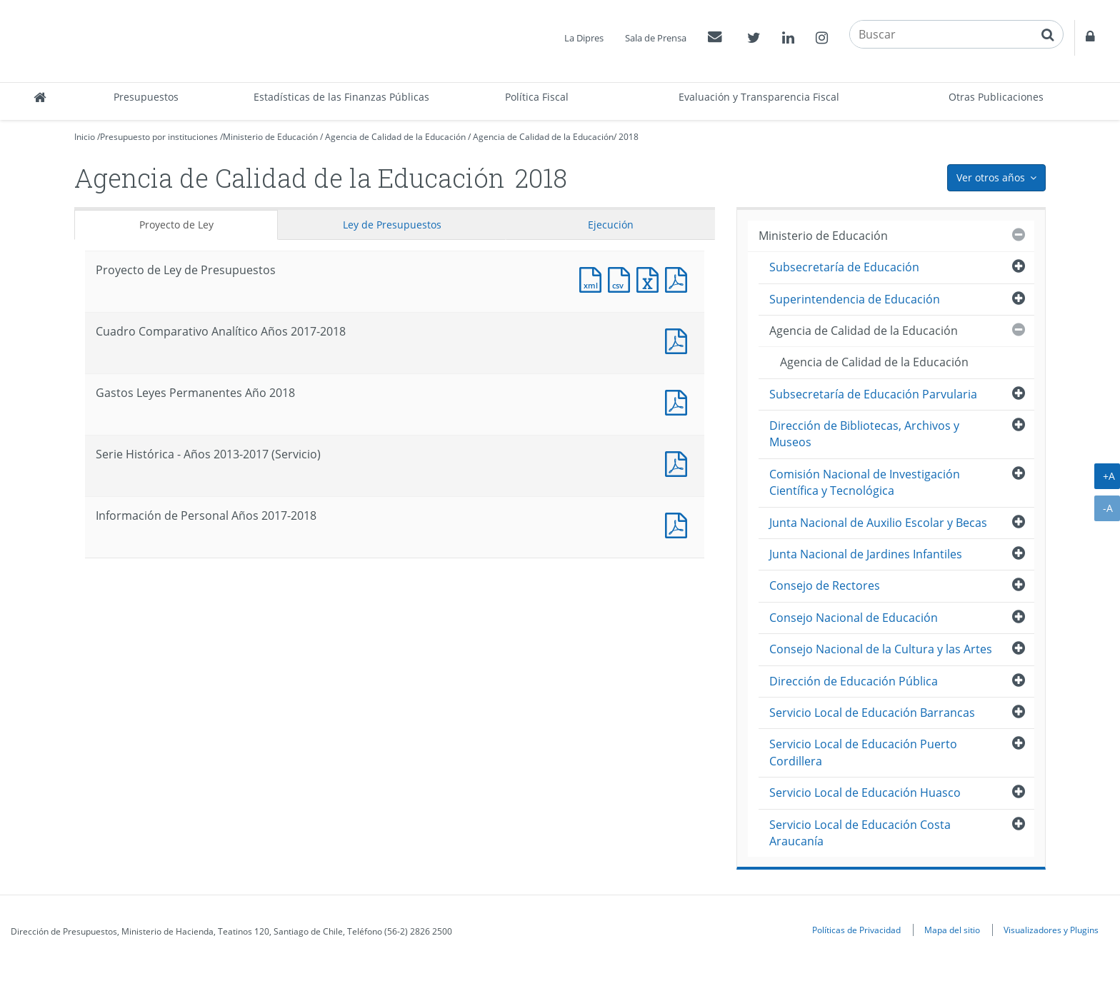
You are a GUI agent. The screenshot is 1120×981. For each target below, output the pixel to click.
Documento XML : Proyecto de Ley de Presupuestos (593, 278)
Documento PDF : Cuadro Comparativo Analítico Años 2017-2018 (679, 339)
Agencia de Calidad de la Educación (395, 137)
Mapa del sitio (952, 929)
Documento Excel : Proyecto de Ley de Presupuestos (650, 278)
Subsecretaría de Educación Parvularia (873, 394)
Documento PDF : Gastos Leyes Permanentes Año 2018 (679, 401)
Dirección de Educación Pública (853, 681)
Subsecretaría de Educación (844, 267)
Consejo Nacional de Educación (853, 617)
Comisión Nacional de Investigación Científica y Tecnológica (864, 482)
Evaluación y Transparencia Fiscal (759, 97)
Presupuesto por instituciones (159, 137)
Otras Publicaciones (996, 97)
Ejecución (611, 224)
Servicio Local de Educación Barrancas (872, 712)
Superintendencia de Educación (854, 299)
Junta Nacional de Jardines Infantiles (865, 554)
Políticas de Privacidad (856, 929)
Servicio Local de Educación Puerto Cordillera (863, 752)
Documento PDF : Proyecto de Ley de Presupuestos (679, 278)
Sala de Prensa (655, 37)
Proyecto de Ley (176, 224)
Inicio (84, 137)
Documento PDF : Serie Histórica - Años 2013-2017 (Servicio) (679, 462)
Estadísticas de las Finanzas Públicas (341, 97)
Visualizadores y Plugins (1051, 929)
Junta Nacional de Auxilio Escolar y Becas (878, 522)
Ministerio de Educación (270, 137)
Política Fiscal (537, 97)
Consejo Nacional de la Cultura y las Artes (880, 649)
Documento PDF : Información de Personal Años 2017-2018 (679, 524)
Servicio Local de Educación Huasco (865, 792)
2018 (629, 137)
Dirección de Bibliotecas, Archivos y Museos (864, 434)
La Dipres (584, 37)
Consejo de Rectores (824, 585)
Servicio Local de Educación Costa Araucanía (860, 833)
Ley (392, 224)
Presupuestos (146, 97)
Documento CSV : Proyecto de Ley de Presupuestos (622, 278)
